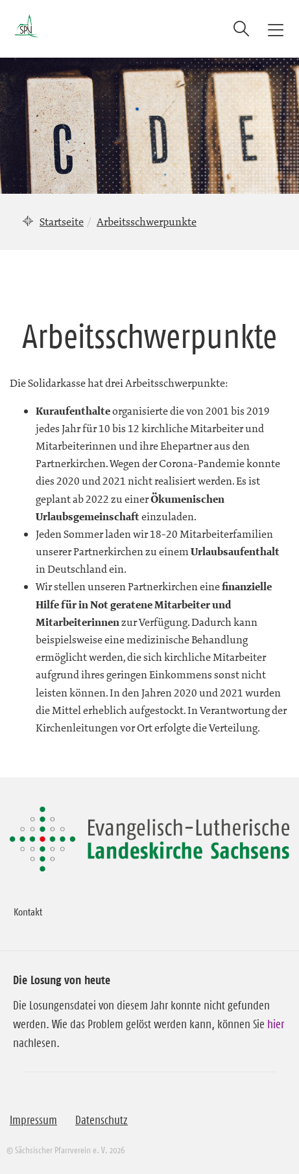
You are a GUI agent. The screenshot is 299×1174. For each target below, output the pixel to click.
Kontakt (28, 911)
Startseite (62, 221)
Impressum (33, 1120)
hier (275, 1024)
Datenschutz (101, 1120)
